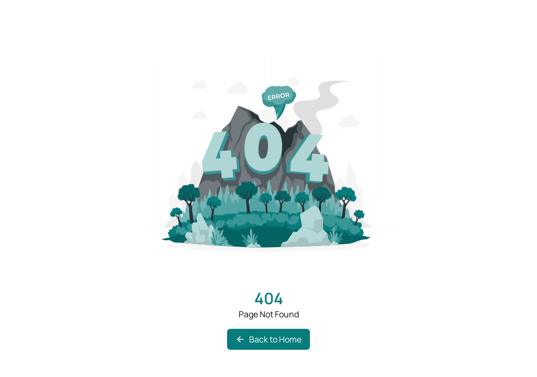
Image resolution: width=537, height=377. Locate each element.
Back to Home (268, 339)
